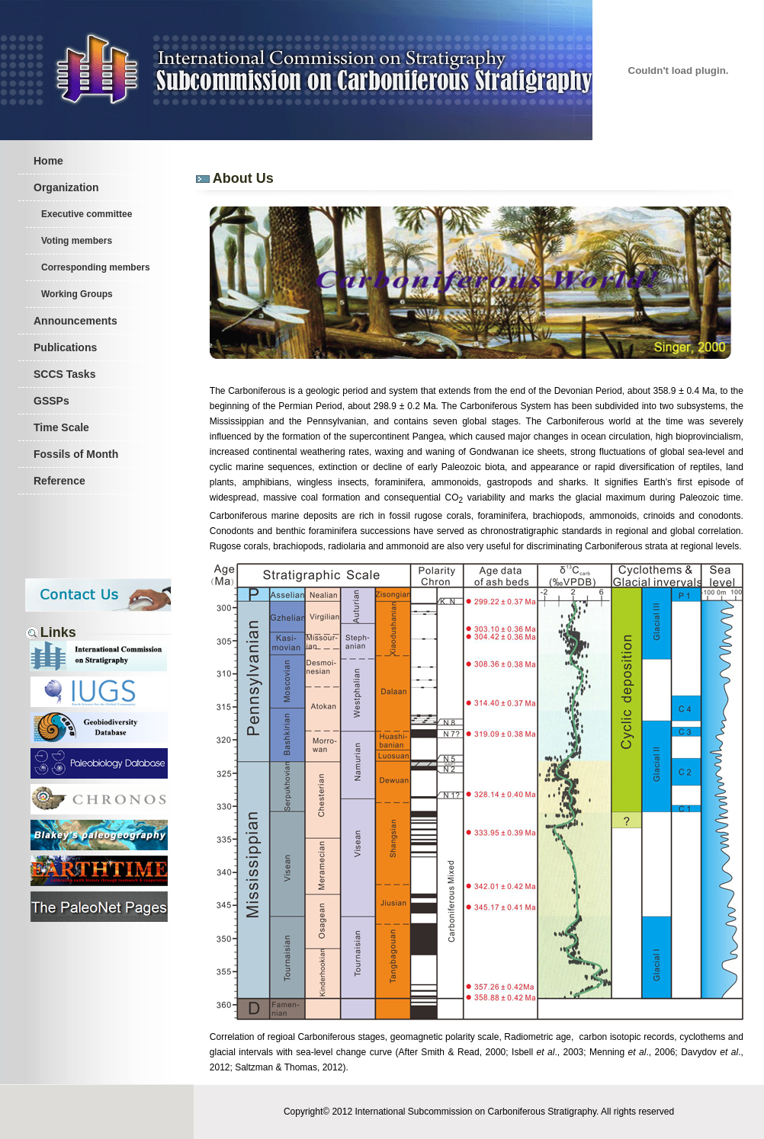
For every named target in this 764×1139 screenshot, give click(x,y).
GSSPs (51, 401)
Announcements (75, 321)
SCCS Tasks (64, 374)
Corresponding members (95, 267)
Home (48, 161)
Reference (59, 481)
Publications (65, 347)
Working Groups (77, 294)
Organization (66, 187)
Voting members (76, 240)
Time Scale (61, 427)
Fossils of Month (76, 454)
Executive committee (86, 214)
